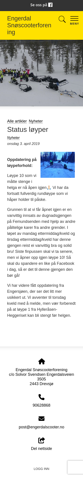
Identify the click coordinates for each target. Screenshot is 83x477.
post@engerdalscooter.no (41, 427)
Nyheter (36, 121)
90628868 (41, 405)
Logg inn (41, 469)
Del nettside (41, 444)
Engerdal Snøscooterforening (29, 25)
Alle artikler (17, 121)
